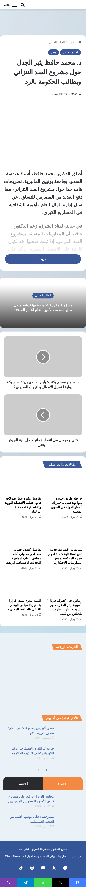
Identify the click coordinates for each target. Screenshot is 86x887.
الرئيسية (74, 42)
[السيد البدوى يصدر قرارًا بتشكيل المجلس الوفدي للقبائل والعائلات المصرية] (22, 585)
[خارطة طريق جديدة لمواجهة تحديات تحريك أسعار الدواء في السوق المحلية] (64, 483)
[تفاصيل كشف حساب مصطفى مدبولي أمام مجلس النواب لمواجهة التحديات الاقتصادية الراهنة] (22, 534)
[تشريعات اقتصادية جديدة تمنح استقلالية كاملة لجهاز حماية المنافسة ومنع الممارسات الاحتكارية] (64, 534)
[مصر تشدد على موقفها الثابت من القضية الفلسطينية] (70, 823)
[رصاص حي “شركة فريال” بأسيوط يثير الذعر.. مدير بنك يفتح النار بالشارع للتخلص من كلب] (64, 585)
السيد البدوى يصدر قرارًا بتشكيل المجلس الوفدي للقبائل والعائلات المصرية (24, 605)
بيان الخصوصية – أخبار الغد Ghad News (30, 856)
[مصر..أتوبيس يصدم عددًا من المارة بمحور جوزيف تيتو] (70, 734)
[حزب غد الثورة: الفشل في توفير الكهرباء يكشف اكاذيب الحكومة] (70, 754)
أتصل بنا (63, 856)
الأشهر (23, 783)
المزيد (43, 259)
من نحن (76, 856)
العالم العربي (57, 42)
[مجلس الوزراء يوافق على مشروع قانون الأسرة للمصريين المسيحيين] (70, 802)
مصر (53, 52)
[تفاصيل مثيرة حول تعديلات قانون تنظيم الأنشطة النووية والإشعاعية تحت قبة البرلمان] (22, 483)
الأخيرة (63, 783)
